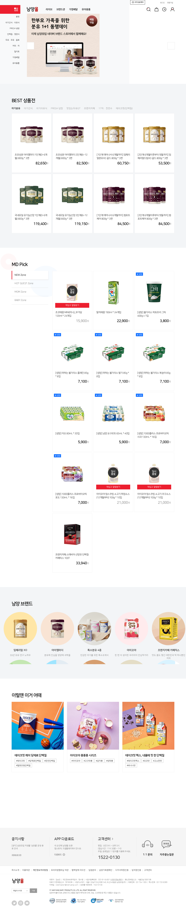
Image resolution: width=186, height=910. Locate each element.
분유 (17, 17)
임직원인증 (136, 870)
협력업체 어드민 (78, 870)
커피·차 (15, 46)
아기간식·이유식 (12, 23)
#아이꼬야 (75, 761)
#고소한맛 (157, 761)
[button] (30, 45)
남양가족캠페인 (105, 870)
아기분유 (16, 108)
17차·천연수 (105, 108)
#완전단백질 (49, 761)
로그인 (162, 3)
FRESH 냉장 (14, 28)
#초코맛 (146, 761)
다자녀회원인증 (122, 870)
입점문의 (92, 870)
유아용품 (86, 9)
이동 (33, 891)
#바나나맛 (131, 765)
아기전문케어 (137, 2)
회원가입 (170, 3)
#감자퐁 (99, 761)
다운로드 (59, 854)
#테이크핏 (20, 761)
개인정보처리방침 (40, 870)
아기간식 (28, 108)
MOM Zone (20, 291)
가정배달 (73, 9)
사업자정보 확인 (116, 880)
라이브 (49, 9)
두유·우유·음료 (12, 40)
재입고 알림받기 (72, 305)
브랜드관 (60, 9)
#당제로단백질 (34, 761)
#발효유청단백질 (23, 765)
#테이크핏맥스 (133, 761)
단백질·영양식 (13, 34)
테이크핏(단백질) (124, 108)
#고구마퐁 (88, 761)
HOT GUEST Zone (24, 283)
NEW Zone (20, 275)
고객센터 (104, 839)
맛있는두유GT (73, 108)
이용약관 (26, 870)
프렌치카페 (89, 108)
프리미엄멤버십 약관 (60, 870)
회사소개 (15, 870)
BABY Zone (20, 300)
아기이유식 (41, 108)
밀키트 (16, 52)
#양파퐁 (109, 761)
